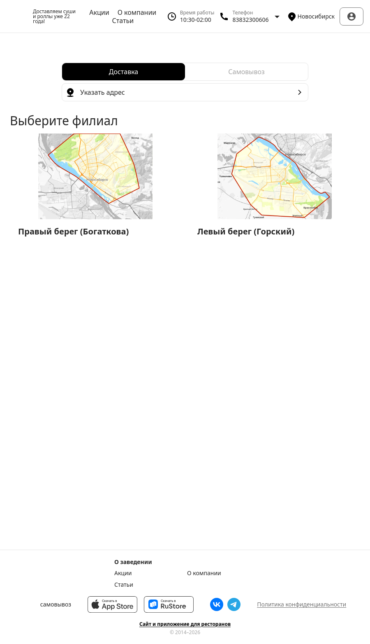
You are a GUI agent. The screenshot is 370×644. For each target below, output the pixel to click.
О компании (137, 12)
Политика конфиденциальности (301, 604)
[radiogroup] (185, 72)
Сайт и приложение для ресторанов (185, 624)
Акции (99, 12)
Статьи (123, 20)
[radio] (123, 71)
